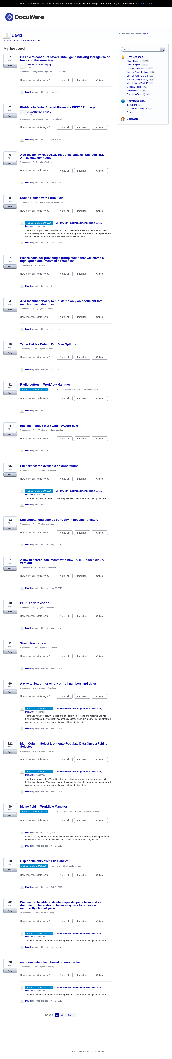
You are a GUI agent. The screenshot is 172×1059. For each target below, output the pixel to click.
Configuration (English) (41, 72)
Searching (51, 470)
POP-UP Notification (34, 603)
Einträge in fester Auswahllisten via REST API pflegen (58, 107)
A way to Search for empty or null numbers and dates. (58, 683)
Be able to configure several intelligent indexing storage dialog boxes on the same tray (65, 58)
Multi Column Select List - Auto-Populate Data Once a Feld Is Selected (63, 745)
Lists (80, 866)
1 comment (24, 72)
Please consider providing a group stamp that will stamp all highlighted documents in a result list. (62, 259)
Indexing (50, 751)
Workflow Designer (90, 389)
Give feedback (135, 57)
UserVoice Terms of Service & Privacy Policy (86, 1051)
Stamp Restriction (33, 643)
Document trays (59, 72)
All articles (131, 112)
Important (83, 81)
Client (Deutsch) (134, 61)
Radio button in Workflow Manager (45, 384)
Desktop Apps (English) (137, 76)
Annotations (52, 648)
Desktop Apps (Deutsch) (138, 72)
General (50, 349)
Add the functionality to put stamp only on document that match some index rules (61, 302)
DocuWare (132, 119)
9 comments (25, 751)
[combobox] (141, 49)
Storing (51, 913)
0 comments (25, 119)
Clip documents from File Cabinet (44, 861)
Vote (10, 66)
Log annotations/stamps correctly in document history (59, 519)
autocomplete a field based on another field (51, 962)
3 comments (56, 866)
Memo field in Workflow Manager (43, 806)
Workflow (50, 608)
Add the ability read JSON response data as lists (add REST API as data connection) (63, 156)
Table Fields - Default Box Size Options (48, 344)
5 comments (25, 967)
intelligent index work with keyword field (49, 425)
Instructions (132, 105)
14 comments (25, 913)
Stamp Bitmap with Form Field (42, 198)
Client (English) (39, 265)
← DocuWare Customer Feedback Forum (21, 40)
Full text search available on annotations (49, 466)
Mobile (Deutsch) (135, 87)
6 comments (25, 349)
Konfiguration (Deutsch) (137, 79)
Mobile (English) (134, 90)
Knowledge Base (136, 101)
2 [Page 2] (62, 1014)
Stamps (50, 309)
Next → (70, 1014)
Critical (102, 81)
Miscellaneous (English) (138, 83)
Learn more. (147, 3)
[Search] (162, 49)
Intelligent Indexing (55, 430)
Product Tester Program (137, 108)
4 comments (25, 470)
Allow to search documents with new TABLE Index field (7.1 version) (63, 561)
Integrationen (57, 119)
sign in (145, 34)
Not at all (66, 81)
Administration (59, 202)
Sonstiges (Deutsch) (41, 119)
